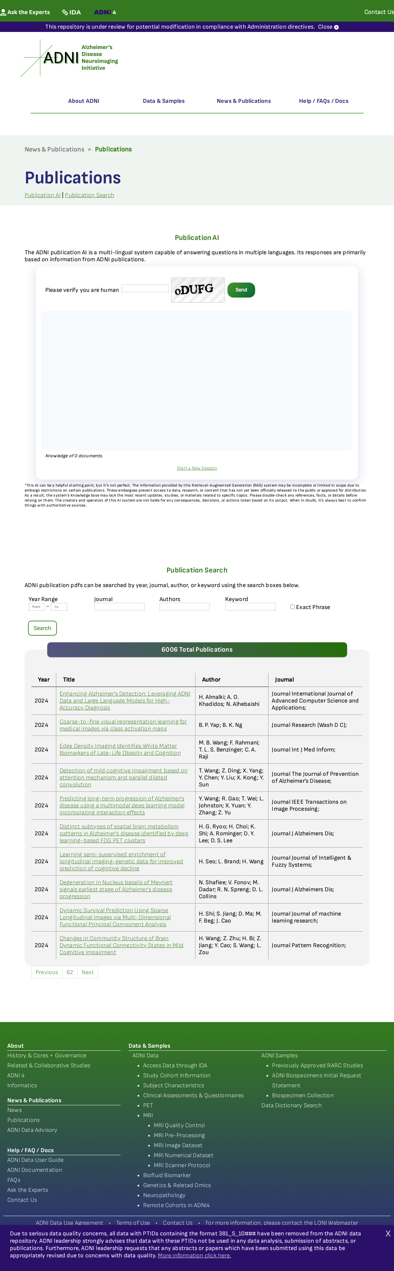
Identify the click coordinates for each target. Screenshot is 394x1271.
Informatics (22, 1085)
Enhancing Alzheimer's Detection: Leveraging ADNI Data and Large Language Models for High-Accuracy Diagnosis (125, 700)
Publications (23, 1120)
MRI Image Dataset (178, 1145)
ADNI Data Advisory (32, 1130)
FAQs (13, 1179)
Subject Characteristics (173, 1085)
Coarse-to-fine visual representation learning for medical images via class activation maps (123, 725)
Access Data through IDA (175, 1065)
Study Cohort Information (177, 1075)
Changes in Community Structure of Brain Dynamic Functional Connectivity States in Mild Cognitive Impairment (122, 945)
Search (42, 628)
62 (70, 972)
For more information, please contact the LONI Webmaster (281, 1222)
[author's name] (185, 606)
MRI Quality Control (179, 1125)
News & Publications (244, 101)
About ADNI (84, 101)
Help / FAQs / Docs (323, 101)
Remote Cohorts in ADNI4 (176, 1205)
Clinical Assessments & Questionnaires (193, 1095)
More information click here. (194, 1255)
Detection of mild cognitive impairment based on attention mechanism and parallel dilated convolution (124, 777)
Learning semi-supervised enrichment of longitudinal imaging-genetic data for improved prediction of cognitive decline (121, 861)
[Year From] (37, 607)
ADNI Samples (279, 1055)
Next (88, 972)
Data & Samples (164, 101)
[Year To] (59, 607)
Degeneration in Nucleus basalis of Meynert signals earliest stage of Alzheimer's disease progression (116, 889)
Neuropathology (164, 1195)
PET (148, 1105)
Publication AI (43, 195)
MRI (148, 1115)
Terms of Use (133, 1222)
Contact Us (22, 1199)
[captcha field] (145, 288)
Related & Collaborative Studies (48, 1065)
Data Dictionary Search (291, 1105)
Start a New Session (197, 468)
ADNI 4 (16, 1075)
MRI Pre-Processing (179, 1135)
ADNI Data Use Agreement (70, 1222)
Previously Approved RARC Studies (317, 1065)
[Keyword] (250, 606)
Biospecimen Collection (302, 1095)
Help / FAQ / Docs (30, 1150)
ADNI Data (146, 1055)
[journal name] (119, 606)
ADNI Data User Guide (35, 1160)
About (15, 1045)
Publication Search (89, 195)
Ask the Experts (27, 1189)
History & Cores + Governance (47, 1055)
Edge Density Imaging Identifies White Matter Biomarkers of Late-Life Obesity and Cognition (120, 749)
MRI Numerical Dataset (183, 1155)
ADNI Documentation (35, 1169)
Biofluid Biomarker (167, 1175)
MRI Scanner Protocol (182, 1165)
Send (241, 290)
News (14, 1110)
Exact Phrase (310, 607)
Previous (47, 972)
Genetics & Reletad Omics (177, 1185)
